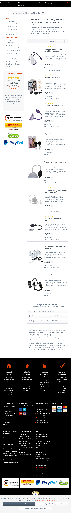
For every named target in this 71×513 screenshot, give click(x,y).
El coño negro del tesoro (53, 77)
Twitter (24, 409)
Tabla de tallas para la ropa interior (26, 444)
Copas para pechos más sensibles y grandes (53, 50)
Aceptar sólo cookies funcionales (35, 509)
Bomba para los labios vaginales (52, 219)
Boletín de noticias (25, 454)
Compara (48, 68)
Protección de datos (42, 450)
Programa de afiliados (26, 447)
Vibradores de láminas (13, 64)
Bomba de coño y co (12, 37)
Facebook (20, 409)
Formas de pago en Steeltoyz (25, 451)
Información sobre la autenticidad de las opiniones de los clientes (43, 463)
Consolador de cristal (12, 48)
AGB (37, 447)
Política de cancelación (43, 458)
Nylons (8, 67)
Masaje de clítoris (11, 21)
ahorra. (39, 500)
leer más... (6, 424)
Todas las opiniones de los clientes (13, 88)
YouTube (20, 413)
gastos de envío (28, 473)
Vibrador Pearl (10, 45)
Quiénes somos (24, 434)
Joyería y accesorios (12, 40)
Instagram (24, 413)
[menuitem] (20, 13)
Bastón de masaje (11, 26)
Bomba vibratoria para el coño (55, 275)
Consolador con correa (13, 32)
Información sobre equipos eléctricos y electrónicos (42, 437)
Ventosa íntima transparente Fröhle (55, 163)
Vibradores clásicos (12, 34)
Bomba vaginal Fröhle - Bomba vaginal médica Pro (55, 191)
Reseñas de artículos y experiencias (26, 440)
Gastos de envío (24, 437)
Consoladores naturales (13, 51)
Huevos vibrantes (11, 59)
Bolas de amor (10, 42)
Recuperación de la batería (41, 444)
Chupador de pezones (12, 53)
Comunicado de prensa (43, 441)
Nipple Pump (49, 134)
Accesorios (9, 56)
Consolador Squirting (12, 29)
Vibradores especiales (12, 61)
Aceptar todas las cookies (19, 504)
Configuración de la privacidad (52, 504)
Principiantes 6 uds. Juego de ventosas (55, 247)
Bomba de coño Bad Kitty (53, 106)
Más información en (48, 500)
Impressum (39, 452)
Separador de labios (12, 24)
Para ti (7, 18)
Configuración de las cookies (42, 455)
